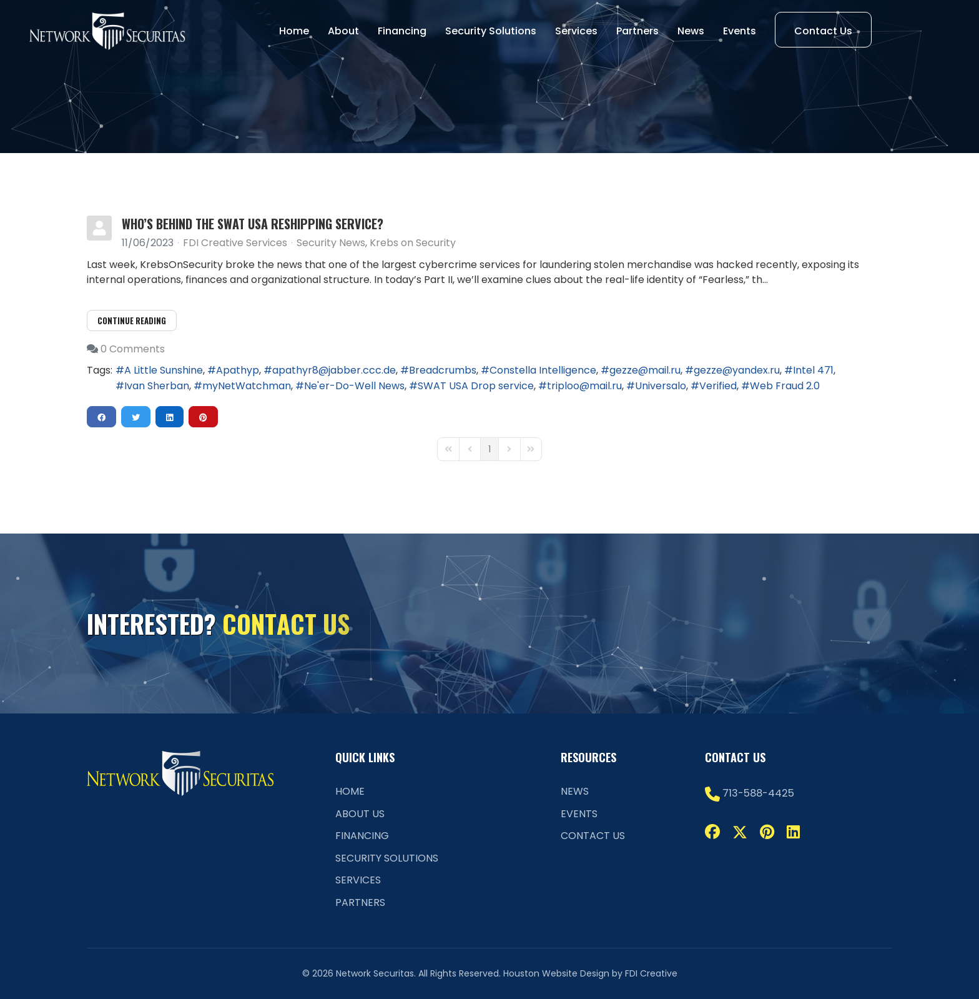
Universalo (660, 386)
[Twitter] (739, 832)
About (343, 31)
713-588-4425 (758, 793)
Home (294, 31)
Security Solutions (490, 31)
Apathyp (237, 370)
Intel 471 (813, 370)
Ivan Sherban (156, 386)
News (690, 31)
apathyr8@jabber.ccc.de (334, 370)
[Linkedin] (793, 832)
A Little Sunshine (163, 370)
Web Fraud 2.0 (785, 386)
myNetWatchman (246, 386)
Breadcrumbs (442, 370)
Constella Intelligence (543, 370)
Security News (331, 243)
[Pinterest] (767, 832)
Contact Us (823, 31)
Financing (402, 31)
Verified (718, 386)
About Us (360, 814)
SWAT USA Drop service (476, 386)
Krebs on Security (413, 243)
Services (576, 31)
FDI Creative (651, 973)
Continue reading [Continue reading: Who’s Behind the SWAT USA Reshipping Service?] (131, 320)
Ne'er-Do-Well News (354, 386)
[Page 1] (489, 449)
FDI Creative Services (235, 243)
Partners (637, 31)
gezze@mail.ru (645, 370)
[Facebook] (712, 832)
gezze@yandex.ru (737, 370)
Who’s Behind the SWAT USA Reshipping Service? (252, 223)
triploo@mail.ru (584, 386)
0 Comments (133, 349)
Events (739, 31)
